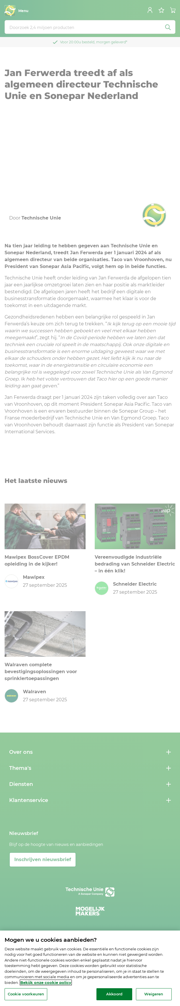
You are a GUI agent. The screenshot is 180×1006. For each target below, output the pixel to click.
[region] (90, 968)
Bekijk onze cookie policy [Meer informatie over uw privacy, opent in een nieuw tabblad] (45, 982)
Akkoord (114, 994)
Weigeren (153, 994)
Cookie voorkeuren (26, 994)
